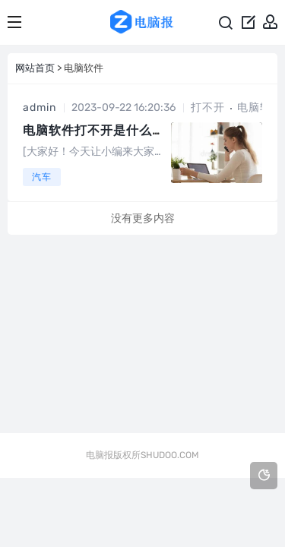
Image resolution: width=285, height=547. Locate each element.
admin (39, 107)
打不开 (208, 107)
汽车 (42, 177)
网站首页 (35, 68)
